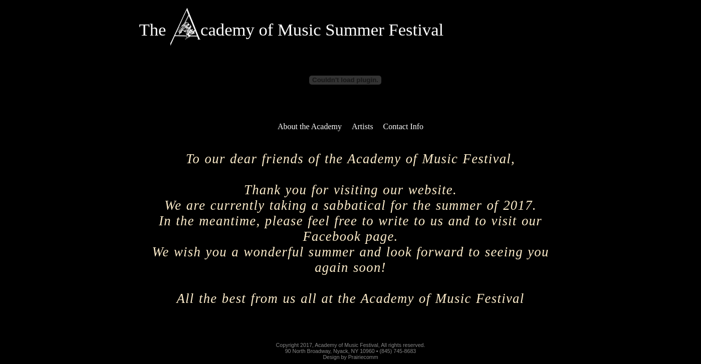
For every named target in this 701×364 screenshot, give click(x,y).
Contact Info (403, 126)
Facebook (332, 236)
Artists (362, 126)
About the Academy (310, 126)
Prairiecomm (363, 357)
